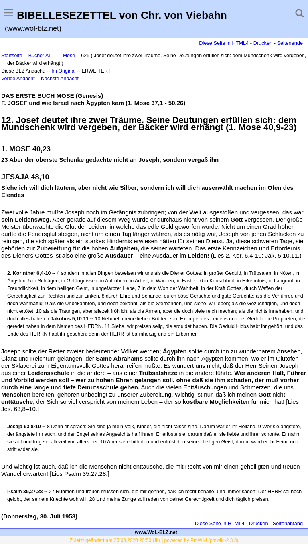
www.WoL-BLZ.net (156, 532)
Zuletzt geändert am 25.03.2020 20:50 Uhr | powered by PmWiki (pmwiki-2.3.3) (154, 540)
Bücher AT (39, 55)
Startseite (11, 55)
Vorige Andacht (18, 78)
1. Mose (66, 55)
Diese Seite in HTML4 (224, 43)
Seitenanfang (288, 523)
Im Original (63, 71)
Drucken (262, 43)
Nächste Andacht (60, 78)
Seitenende (290, 43)
